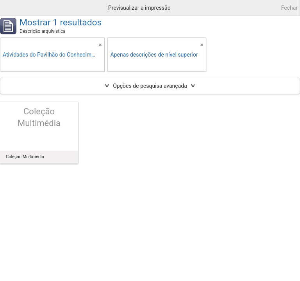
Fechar (289, 8)
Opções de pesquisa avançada (150, 86)
